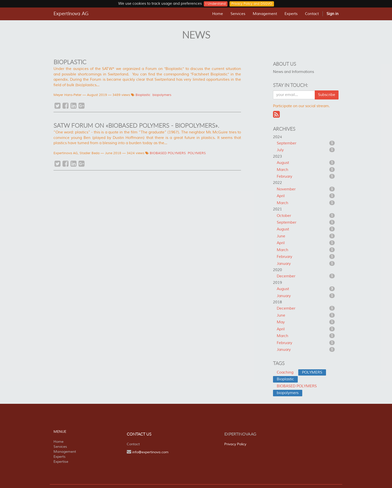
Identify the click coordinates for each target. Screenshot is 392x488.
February (306, 176)
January (306, 263)
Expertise (61, 462)
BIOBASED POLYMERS (168, 153)
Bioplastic (143, 95)
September (306, 143)
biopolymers (161, 95)
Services (60, 447)
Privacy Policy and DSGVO (251, 4)
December (306, 276)
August (306, 162)
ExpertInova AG (71, 14)
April (306, 195)
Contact (133, 444)
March (306, 169)
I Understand (216, 4)
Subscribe (326, 94)
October (306, 215)
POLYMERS (197, 153)
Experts (60, 457)
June (306, 236)
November (306, 189)
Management (65, 452)
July (306, 149)
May (306, 322)
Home (59, 442)
